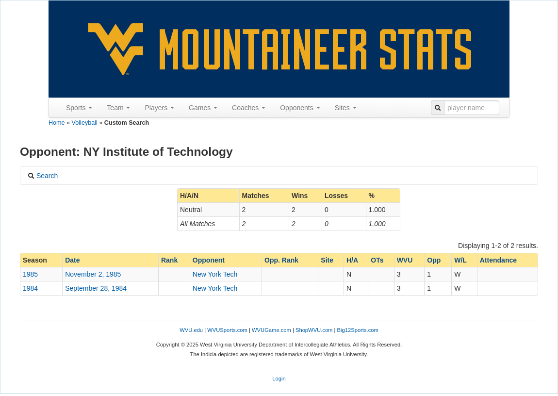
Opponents (300, 108)
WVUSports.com (227, 330)
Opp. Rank (281, 260)
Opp (434, 260)
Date (72, 260)
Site (327, 260)
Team (118, 108)
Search (43, 176)
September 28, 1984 (96, 288)
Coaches (248, 108)
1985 (30, 274)
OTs (377, 260)
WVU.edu (191, 330)
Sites (346, 108)
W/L (460, 260)
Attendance (498, 260)
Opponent (209, 260)
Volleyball (85, 122)
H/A (352, 260)
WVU (405, 260)
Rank (169, 260)
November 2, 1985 (93, 274)
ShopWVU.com (313, 330)
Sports (79, 108)
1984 (30, 288)
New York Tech (215, 274)
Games (203, 108)
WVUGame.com (271, 330)
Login (278, 378)
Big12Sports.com (357, 330)
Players (159, 108)
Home (57, 122)
